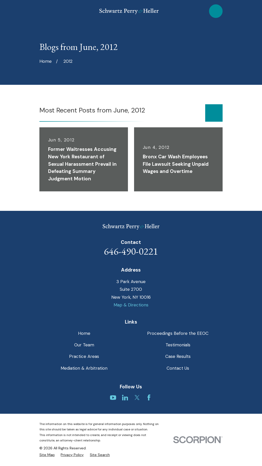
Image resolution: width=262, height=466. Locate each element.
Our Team (84, 345)
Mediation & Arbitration (84, 368)
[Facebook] (149, 398)
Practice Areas (84, 356)
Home (84, 333)
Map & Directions (131, 305)
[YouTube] (113, 398)
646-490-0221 (131, 251)
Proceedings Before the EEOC (178, 333)
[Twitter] (137, 398)
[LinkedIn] (125, 398)
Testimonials (178, 345)
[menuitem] (47, 455)
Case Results (178, 356)
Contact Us (178, 368)
